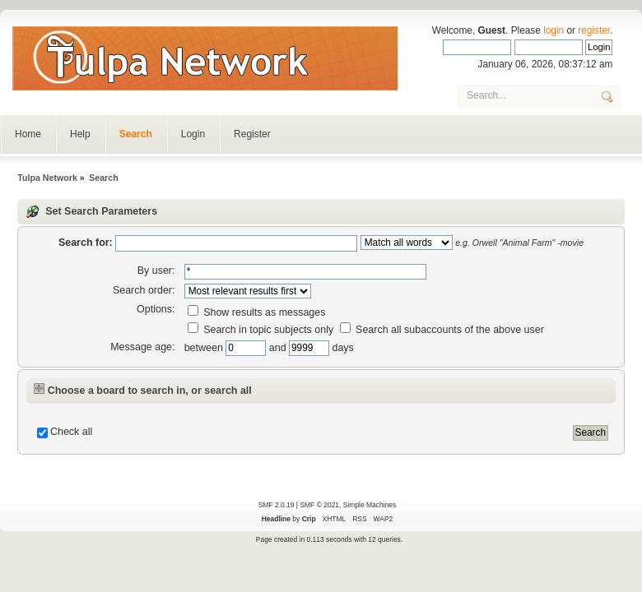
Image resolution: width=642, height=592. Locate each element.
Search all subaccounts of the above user (442, 329)
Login (193, 134)
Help (80, 134)
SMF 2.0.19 (276, 505)
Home (28, 134)
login (553, 30)
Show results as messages (257, 312)
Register (252, 134)
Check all (71, 431)
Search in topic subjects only (261, 329)
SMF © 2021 (319, 505)
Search (135, 134)
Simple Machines (369, 505)
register (594, 30)
